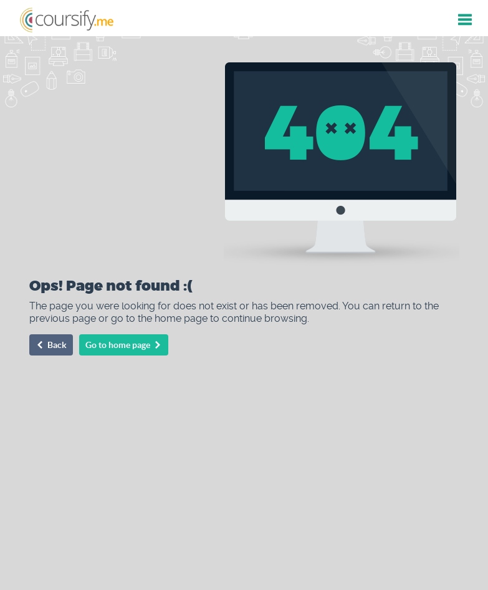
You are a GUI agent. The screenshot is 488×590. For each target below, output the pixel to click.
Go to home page (123, 345)
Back (51, 345)
